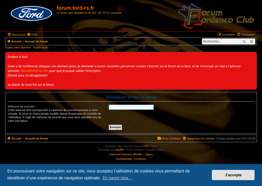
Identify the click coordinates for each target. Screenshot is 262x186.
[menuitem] (32, 34)
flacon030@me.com (35, 71)
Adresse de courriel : (22, 106)
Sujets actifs (40, 47)
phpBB (119, 149)
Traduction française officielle (125, 154)
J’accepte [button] (233, 175)
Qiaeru (149, 154)
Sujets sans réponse (18, 47)
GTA (145, 146)
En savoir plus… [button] (118, 178)
